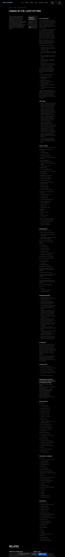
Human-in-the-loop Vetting (22, 7)
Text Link (11, 20)
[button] (34, 554)
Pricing (31, 2)
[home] (8, 2)
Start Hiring (59, 3)
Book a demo (52, 3)
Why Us (26, 2)
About (6, 542)
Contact (6, 546)
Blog (6, 544)
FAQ (6, 549)
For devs (46, 2)
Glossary (15, 7)
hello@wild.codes (21, 542)
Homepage (10, 7)
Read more (11, 502)
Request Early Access (32, 522)
